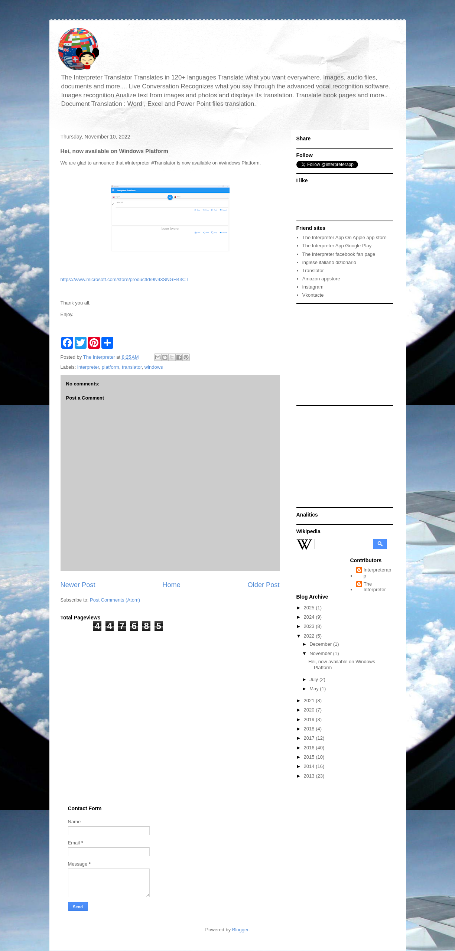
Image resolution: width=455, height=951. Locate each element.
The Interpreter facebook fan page (339, 254)
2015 (310, 757)
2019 (310, 719)
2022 (310, 636)
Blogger (240, 929)
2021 (310, 700)
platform (110, 367)
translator (132, 367)
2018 (310, 729)
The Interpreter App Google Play (336, 245)
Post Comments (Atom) (115, 600)
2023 (310, 626)
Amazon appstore (321, 278)
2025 (310, 607)
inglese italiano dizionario (329, 262)
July (314, 679)
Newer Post (78, 585)
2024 (310, 617)
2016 (310, 747)
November (321, 653)
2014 (310, 766)
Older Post (264, 585)
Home (171, 585)
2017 (310, 738)
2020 (310, 710)
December (321, 644)
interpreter (88, 367)
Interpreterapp (377, 573)
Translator (313, 270)
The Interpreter (375, 587)
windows (153, 367)
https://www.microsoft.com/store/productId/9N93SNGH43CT (125, 279)
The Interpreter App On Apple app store (344, 237)
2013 (310, 776)
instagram (313, 287)
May (314, 688)
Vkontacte (313, 295)
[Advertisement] (342, 353)
